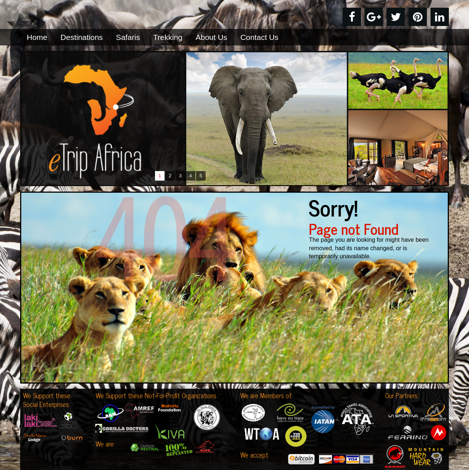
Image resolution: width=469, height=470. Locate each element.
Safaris (128, 37)
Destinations (81, 37)
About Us (211, 37)
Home (37, 37)
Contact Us (259, 37)
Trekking (167, 37)
